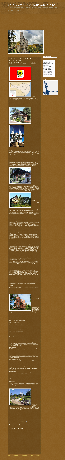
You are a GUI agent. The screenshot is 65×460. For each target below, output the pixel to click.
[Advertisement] (32, 20)
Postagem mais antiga (35, 455)
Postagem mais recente (13, 455)
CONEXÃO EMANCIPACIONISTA (31, 4)
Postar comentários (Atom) (15, 457)
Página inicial (24, 455)
